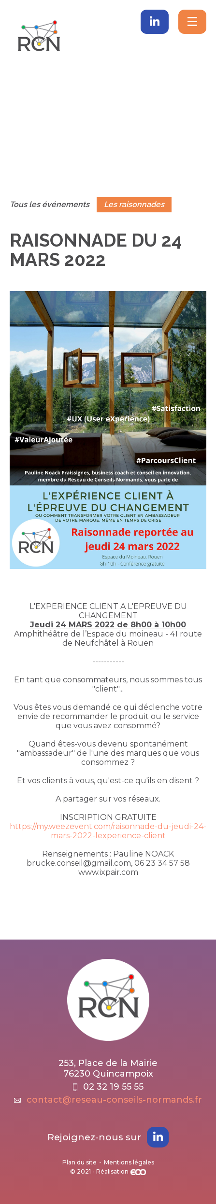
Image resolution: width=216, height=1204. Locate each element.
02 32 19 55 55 (108, 1086)
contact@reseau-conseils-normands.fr (108, 1099)
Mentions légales (129, 1162)
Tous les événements (49, 204)
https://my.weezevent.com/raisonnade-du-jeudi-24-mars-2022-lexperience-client (108, 831)
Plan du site (79, 1162)
